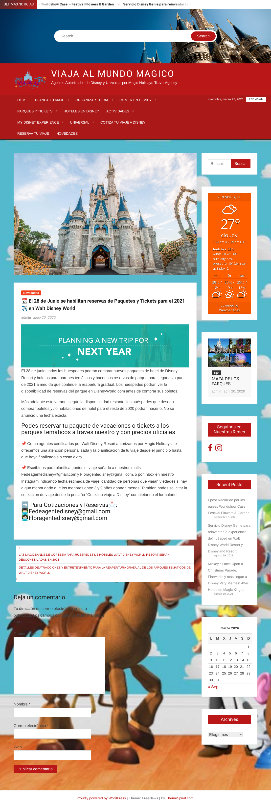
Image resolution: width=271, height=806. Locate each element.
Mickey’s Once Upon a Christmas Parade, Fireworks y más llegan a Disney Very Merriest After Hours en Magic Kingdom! (228, 577)
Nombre (22, 704)
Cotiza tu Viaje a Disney (122, 122)
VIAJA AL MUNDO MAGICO (112, 73)
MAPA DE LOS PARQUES (225, 381)
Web (18, 747)
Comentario (25, 634)
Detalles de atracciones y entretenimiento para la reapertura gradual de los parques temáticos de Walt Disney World (105, 570)
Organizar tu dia (91, 100)
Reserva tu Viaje (33, 133)
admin (26, 317)
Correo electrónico (31, 726)
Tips (216, 373)
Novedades (67, 133)
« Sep (213, 687)
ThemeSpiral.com (180, 798)
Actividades (117, 111)
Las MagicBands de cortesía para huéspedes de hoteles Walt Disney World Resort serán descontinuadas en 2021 (94, 557)
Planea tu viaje (49, 100)
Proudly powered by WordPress (101, 798)
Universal (79, 122)
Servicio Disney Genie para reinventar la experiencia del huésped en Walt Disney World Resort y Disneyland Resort (229, 538)
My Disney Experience (38, 122)
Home (22, 100)
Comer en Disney (135, 100)
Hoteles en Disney (81, 111)
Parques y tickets (34, 111)
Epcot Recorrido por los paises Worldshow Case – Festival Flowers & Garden (228, 506)
